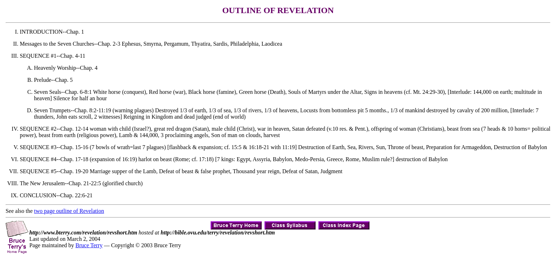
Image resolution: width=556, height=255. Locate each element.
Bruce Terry (89, 245)
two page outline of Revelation (69, 211)
